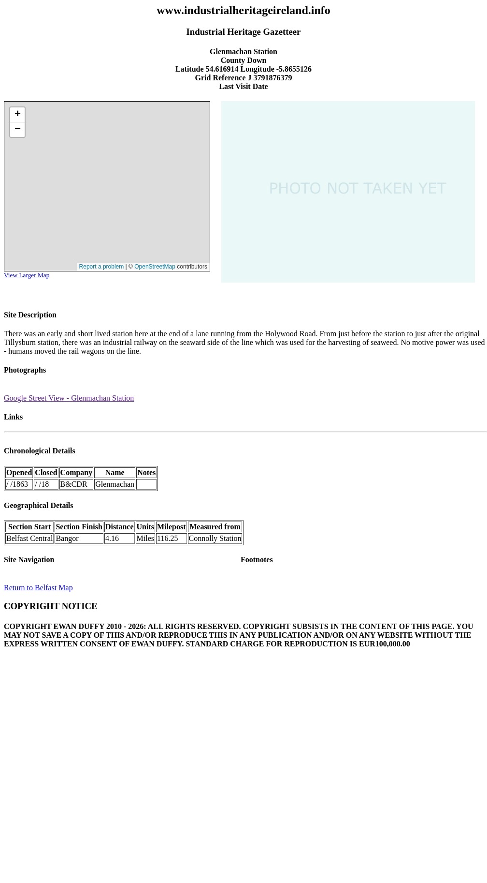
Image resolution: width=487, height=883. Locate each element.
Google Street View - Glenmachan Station (69, 398)
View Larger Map (26, 275)
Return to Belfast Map (38, 588)
